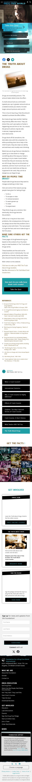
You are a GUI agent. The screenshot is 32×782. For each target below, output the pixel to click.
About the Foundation (9, 673)
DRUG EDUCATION (9, 683)
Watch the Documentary (12, 689)
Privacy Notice (6, 771)
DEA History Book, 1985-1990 (13, 356)
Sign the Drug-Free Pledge (10, 716)
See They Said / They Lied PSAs (12, 692)
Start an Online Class (8, 719)
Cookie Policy (15, 771)
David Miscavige (17, 750)
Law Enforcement (7, 711)
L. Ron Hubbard (21, 748)
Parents (4, 713)
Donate (4, 675)
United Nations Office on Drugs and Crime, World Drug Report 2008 (15, 319)
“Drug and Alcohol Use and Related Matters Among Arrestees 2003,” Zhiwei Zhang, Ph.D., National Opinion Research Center (16, 339)
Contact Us (5, 678)
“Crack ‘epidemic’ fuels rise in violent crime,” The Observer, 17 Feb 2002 (16, 360)
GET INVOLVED (16, 490)
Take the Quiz (6, 698)
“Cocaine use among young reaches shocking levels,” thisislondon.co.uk (16, 344)
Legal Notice (16, 773)
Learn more (24, 750)
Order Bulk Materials (8, 724)
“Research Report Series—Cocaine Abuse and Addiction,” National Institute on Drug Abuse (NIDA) (16, 333)
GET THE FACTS (16, 443)
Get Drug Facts (6, 685)
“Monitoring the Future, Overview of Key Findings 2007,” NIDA (15, 348)
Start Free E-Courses (8, 695)
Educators (5, 708)
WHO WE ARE (7, 670)
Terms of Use (25, 771)
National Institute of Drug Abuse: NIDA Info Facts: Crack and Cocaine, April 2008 (15, 315)
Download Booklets (8, 701)
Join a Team (5, 721)
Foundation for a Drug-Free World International (17, 660)
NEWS (4, 729)
